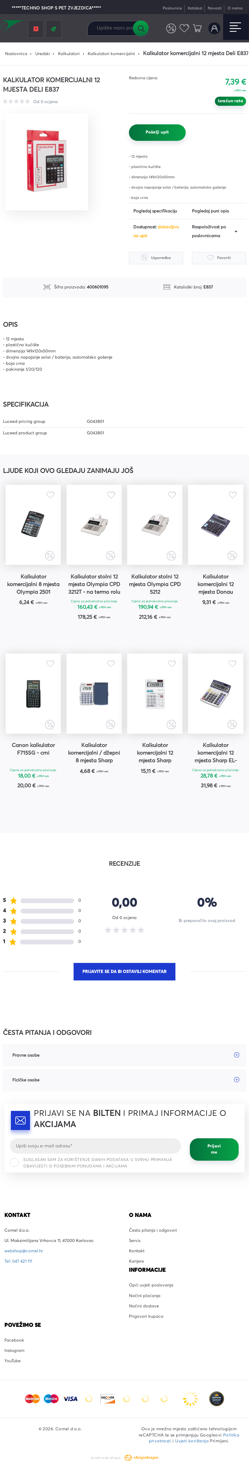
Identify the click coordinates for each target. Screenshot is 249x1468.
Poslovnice (172, 8)
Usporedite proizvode (171, 28)
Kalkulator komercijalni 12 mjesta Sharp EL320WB (155, 754)
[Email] (95, 1146)
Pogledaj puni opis (210, 211)
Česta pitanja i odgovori (153, 1230)
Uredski (42, 54)
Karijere (136, 1261)
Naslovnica (16, 54)
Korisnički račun (214, 28)
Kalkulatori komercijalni (111, 54)
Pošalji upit (157, 132)
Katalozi (195, 8)
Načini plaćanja (144, 1296)
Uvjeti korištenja (192, 1441)
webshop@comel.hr (23, 1251)
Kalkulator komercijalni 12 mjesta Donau (215, 584)
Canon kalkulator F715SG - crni (33, 749)
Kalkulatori (69, 54)
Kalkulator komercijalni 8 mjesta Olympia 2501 (33, 584)
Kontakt (137, 1251)
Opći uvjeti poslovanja (151, 1285)
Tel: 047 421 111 (18, 1261)
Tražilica (141, 28)
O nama (235, 8)
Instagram (14, 1351)
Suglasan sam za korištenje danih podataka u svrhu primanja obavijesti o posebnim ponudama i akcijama (91, 1163)
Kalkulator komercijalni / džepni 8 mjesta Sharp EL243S (94, 754)
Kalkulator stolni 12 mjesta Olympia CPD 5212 (155, 584)
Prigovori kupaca (146, 1316)
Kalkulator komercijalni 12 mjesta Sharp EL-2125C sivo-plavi (216, 754)
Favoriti (184, 28)
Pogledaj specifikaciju (155, 211)
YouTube (12, 1361)
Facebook (14, 1340)
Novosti (215, 8)
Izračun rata (230, 101)
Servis (134, 1241)
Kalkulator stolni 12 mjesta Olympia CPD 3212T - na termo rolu (94, 584)
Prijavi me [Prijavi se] (214, 1149)
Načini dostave (144, 1306)
